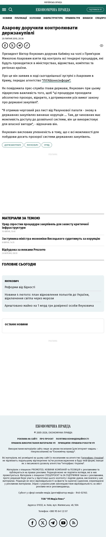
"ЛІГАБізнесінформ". (56, 80)
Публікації (21, 18)
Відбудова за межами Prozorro (24, 250)
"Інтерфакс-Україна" (92, 457)
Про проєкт (46, 439)
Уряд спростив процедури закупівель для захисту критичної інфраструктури (45, 226)
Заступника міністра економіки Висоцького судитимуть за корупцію (51, 239)
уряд (47, 145)
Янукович (32, 145)
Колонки (35, 18)
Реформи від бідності (20, 287)
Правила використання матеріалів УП (33, 443)
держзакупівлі (12, 145)
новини (7, 18)
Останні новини (16, 324)
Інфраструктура (53, 18)
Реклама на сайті (27, 439)
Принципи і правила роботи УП (76, 443)
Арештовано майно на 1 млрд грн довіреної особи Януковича (49, 305)
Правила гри (72, 18)
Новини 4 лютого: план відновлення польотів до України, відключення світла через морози (47, 296)
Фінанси (88, 18)
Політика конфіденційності (72, 439)
